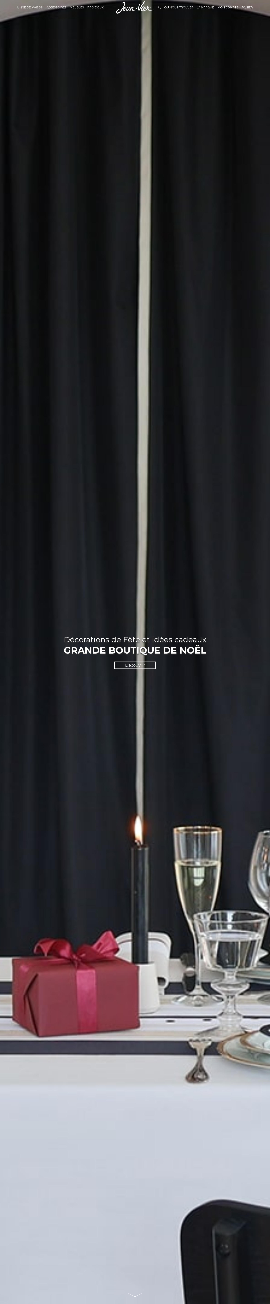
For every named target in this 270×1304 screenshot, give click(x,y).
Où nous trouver (178, 7)
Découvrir (135, 665)
